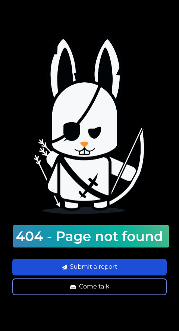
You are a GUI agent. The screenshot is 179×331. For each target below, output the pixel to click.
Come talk (90, 286)
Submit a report (89, 266)
